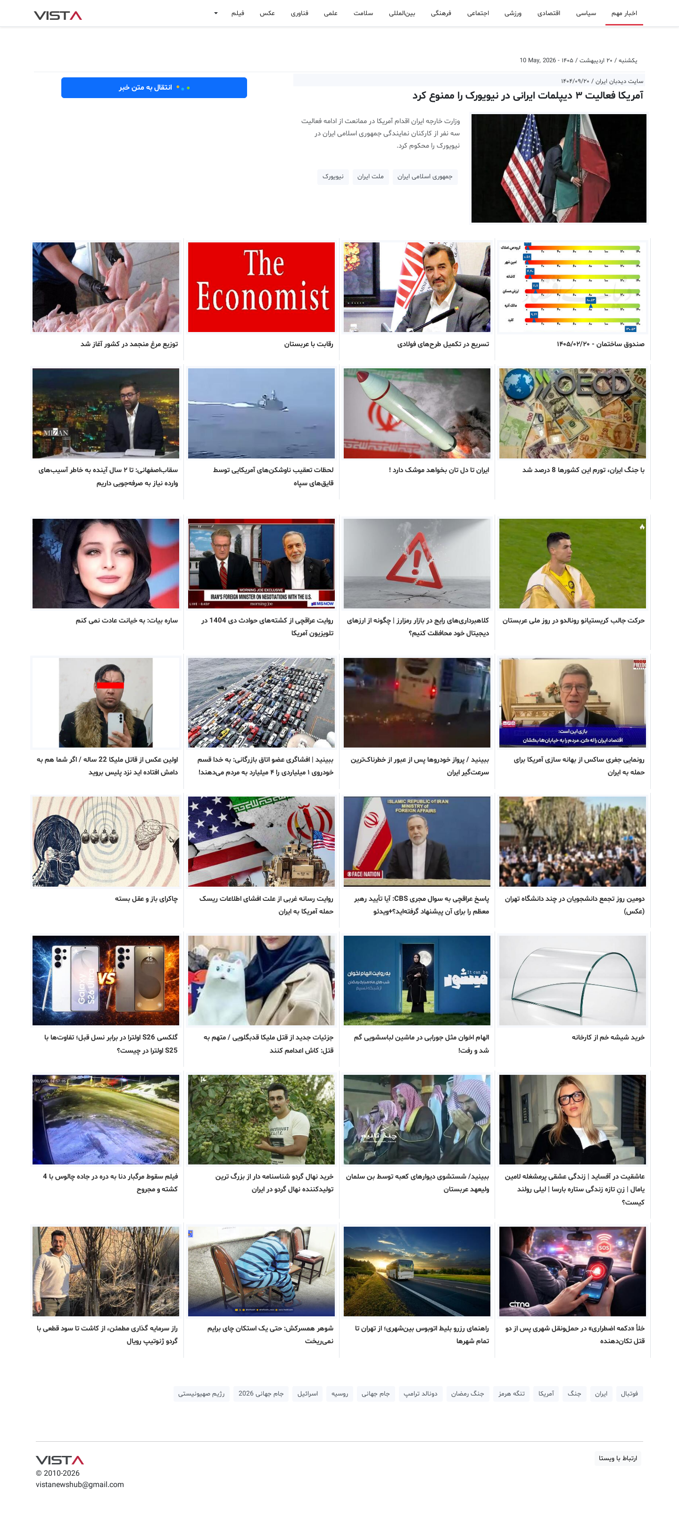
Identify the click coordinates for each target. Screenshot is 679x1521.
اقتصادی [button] (549, 13)
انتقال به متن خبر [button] (154, 88)
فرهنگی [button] (441, 13)
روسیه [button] (339, 1393)
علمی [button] (331, 13)
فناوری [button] (299, 13)
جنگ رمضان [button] (467, 1393)
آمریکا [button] (546, 1393)
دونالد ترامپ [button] (421, 1393)
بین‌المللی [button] (402, 13)
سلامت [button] (363, 13)
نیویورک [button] (333, 176)
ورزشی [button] (513, 13)
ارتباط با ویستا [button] (618, 1458)
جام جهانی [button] (376, 1393)
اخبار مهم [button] (624, 13)
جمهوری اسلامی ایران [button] (425, 176)
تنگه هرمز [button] (511, 1393)
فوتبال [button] (629, 1393)
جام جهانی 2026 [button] (261, 1393)
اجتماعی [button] (478, 13)
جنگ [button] (574, 1393)
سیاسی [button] (586, 13)
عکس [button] (267, 13)
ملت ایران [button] (370, 176)
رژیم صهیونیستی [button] (201, 1393)
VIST (58, 13)
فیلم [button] (238, 13)
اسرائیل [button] (308, 1393)
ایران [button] (601, 1393)
